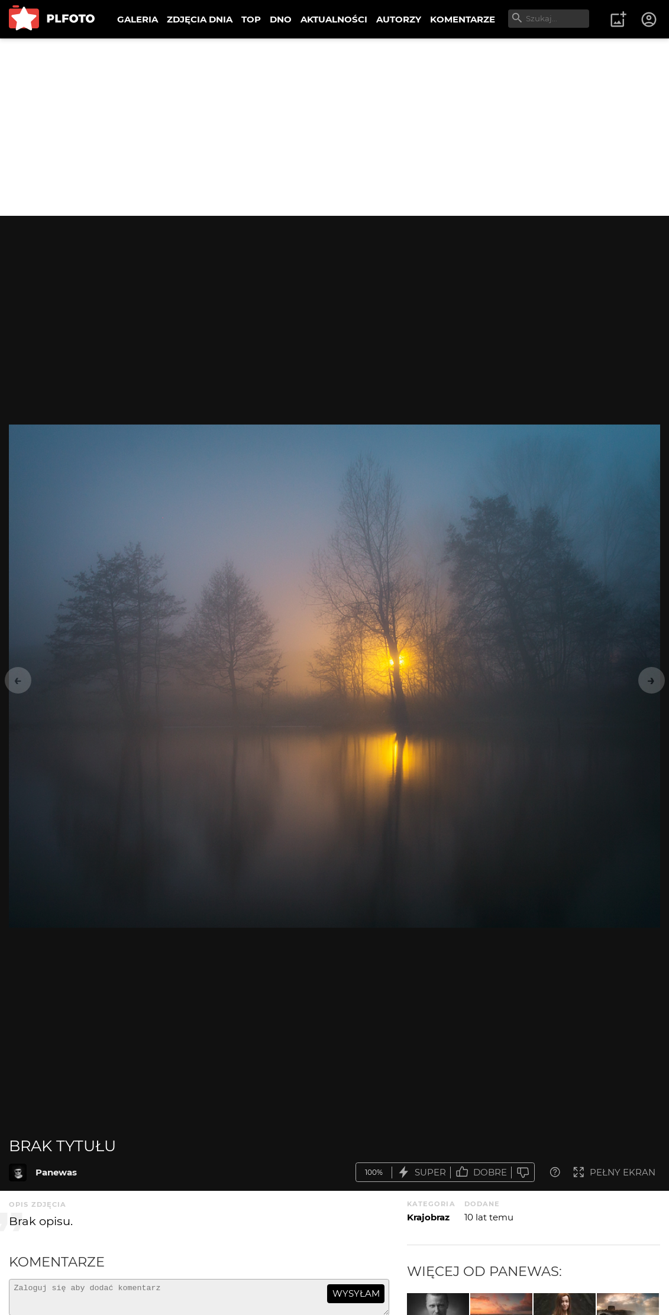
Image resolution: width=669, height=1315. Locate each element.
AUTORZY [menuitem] (398, 19)
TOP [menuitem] (251, 19)
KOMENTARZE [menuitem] (462, 19)
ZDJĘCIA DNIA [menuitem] (199, 19)
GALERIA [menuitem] (137, 19)
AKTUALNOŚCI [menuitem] (333, 19)
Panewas (56, 1172)
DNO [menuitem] (281, 19)
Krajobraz (428, 1217)
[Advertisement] (334, 127)
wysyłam (356, 1293)
